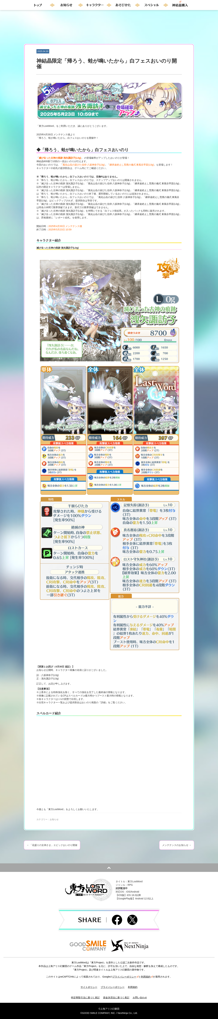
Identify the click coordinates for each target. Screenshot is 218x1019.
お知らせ (54, 819)
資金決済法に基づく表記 (116, 997)
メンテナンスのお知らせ (176, 845)
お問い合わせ (140, 997)
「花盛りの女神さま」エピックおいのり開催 (52, 845)
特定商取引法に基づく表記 (85, 997)
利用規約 (147, 976)
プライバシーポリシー (125, 976)
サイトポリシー (89, 987)
